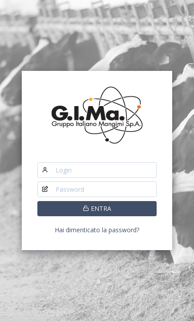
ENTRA (97, 208)
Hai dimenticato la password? (97, 230)
